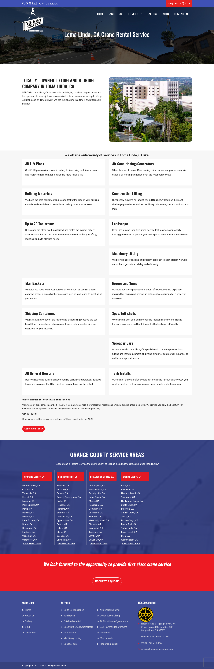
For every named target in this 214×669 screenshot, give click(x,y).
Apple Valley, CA (65, 520)
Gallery (152, 14)
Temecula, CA (29, 493)
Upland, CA (62, 528)
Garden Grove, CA (130, 512)
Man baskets (106, 638)
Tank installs (70, 632)
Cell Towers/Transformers (113, 627)
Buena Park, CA (128, 524)
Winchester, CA (29, 539)
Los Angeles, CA (97, 485)
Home (100, 14)
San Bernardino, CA (67, 476)
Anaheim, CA (127, 489)
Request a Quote (178, 3)
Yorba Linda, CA (129, 528)
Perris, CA (27, 508)
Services (133, 14)
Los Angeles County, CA (102, 476)
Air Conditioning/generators (114, 621)
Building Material (72, 621)
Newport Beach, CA (130, 493)
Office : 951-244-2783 (151, 642)
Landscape (105, 632)
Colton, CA (62, 524)
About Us (115, 14)
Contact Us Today (33, 428)
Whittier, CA (94, 536)
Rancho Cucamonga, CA (69, 497)
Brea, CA (125, 536)
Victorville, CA (63, 489)
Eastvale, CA (28, 532)
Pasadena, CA (96, 505)
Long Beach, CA (97, 497)
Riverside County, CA (34, 476)
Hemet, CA (27, 497)
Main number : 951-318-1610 (155, 636)
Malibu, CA (94, 501)
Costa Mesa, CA (129, 505)
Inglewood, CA (96, 528)
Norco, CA (27, 524)
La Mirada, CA (96, 512)
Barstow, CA (63, 512)
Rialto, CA (61, 501)
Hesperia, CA (63, 505)
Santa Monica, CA (97, 489)
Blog (165, 14)
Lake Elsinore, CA (31, 520)
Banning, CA (28, 512)
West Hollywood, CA (99, 520)
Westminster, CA (129, 539)
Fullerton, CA (127, 508)
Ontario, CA (62, 493)
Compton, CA (95, 508)
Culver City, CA (96, 539)
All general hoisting (109, 610)
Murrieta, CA (28, 501)
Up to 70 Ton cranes (74, 610)
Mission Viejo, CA (129, 520)
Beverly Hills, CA (97, 493)
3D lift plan (69, 615)
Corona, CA (28, 489)
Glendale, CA (95, 524)
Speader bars (71, 644)
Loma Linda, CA (65, 516)
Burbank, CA (95, 516)
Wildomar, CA (29, 536)
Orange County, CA (131, 476)
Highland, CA (63, 508)
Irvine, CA (125, 485)
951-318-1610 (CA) (50, 3)
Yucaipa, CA (63, 536)
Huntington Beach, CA (132, 501)
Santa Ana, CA (128, 497)
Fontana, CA (63, 485)
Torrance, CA (95, 532)
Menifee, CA (28, 516)
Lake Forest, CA (129, 532)
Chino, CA (61, 532)
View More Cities (32, 543)
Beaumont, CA (29, 528)
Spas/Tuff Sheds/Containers (78, 627)
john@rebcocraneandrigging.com (157, 649)
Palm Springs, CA (30, 505)
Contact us (181, 14)
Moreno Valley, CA (31, 485)
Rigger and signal (109, 644)
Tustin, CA (126, 516)
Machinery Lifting (72, 638)
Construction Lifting (110, 615)
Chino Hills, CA (64, 539)
